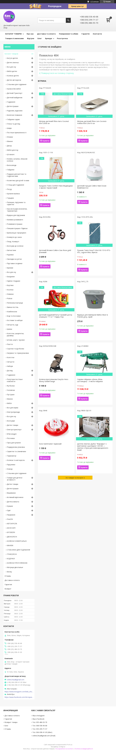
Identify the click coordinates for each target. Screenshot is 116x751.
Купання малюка (13, 194)
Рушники (10, 255)
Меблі (9, 403)
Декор (9, 146)
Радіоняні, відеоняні (14, 111)
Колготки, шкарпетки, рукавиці (15, 334)
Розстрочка (62, 38)
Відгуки (30, 38)
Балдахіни (11, 276)
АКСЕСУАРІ (11, 528)
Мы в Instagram (39, 715)
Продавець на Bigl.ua (58, 747)
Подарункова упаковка (16, 447)
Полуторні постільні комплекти (15, 380)
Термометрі (11, 456)
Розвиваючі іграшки (14, 224)
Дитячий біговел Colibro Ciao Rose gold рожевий (55, 251)
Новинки (10, 294)
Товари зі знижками (14, 38)
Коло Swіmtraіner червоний (50, 444)
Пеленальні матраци (15, 303)
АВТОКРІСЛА (12, 523)
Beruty (9, 572)
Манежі (10, 141)
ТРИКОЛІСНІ (12, 554)
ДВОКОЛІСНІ (12, 537)
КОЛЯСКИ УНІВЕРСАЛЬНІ (17, 541)
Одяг (9, 510)
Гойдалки (10, 170)
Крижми (10, 268)
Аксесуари (11, 421)
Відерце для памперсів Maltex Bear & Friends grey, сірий (92, 316)
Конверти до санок (14, 237)
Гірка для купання (14, 443)
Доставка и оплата (12, 580)
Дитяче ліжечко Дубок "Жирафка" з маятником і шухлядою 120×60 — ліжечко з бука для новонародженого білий (92, 447)
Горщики (10, 198)
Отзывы (8, 576)
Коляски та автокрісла (16, 460)
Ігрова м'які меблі (14, 89)
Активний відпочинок (15, 497)
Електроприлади (13, 412)
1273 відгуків (94, 2)
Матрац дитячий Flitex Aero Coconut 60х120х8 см (54, 122)
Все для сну (11, 67)
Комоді (9, 469)
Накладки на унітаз (14, 259)
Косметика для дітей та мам (18, 180)
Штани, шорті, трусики (16, 340)
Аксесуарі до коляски (15, 246)
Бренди (48, 38)
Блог (40, 38)
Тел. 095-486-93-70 (40, 722)
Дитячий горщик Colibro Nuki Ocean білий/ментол (91, 187)
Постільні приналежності (16, 132)
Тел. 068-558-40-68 (40, 726)
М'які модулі (11, 434)
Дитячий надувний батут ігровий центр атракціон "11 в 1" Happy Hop (55, 316)
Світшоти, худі (12, 325)
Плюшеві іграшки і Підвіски (17, 228)
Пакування (11, 515)
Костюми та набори (15, 320)
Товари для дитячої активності (14, 479)
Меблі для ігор (12, 150)
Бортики (10, 285)
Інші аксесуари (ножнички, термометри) (17, 210)
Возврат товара (11, 722)
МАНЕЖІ (10, 545)
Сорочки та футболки (15, 349)
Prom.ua (69, 745)
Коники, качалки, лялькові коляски (17, 160)
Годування (11, 102)
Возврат (8, 589)
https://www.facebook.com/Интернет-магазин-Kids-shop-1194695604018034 (19, 697)
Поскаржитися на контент (64, 749)
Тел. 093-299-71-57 (40, 729)
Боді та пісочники (14, 316)
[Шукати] (68, 20)
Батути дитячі (12, 58)
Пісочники (11, 438)
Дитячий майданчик (14, 97)
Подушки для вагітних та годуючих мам (16, 175)
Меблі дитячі (12, 71)
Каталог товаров (11, 54)
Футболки (11, 386)
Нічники (10, 137)
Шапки (9, 329)
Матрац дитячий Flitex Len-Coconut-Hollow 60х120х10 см (92, 122)
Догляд (10, 370)
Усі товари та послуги (74, 477)
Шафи (9, 128)
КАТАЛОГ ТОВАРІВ (13, 34)
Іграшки (10, 506)
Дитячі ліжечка (13, 62)
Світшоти (10, 362)
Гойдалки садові (13, 119)
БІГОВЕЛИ (11, 532)
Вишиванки (11, 493)
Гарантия (8, 584)
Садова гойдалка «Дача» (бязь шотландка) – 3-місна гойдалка (90, 380)
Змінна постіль (12, 307)
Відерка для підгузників (16, 215)
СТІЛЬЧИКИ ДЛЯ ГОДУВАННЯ (18, 550)
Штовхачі (10, 154)
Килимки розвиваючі (15, 220)
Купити (46, 141)
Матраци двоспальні (15, 567)
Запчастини (11, 250)
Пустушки (10, 394)
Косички (10, 290)
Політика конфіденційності (84, 749)
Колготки (10, 357)
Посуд (9, 189)
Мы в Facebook (38, 719)
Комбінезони (12, 311)
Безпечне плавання (14, 115)
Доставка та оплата (46, 34)
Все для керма (12, 408)
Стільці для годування (15, 185)
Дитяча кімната (13, 502)
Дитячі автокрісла (14, 80)
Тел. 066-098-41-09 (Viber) (42, 732)
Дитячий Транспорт (14, 93)
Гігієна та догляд (13, 124)
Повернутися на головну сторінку (57, 73)
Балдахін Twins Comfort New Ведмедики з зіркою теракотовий (56, 187)
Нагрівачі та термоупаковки (18, 353)
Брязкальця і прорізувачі (16, 233)
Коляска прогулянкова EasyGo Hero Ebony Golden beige (53, 380)
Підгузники (11, 464)
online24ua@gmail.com (15, 680)
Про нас (30, 34)
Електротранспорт (14, 429)
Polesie (9, 298)
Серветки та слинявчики (16, 451)
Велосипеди (11, 165)
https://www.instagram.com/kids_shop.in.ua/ (19, 692)
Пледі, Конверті (13, 241)
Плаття (10, 344)
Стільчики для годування (16, 84)
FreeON (10, 519)
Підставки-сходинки (14, 263)
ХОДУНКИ (11, 558)
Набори (10, 366)
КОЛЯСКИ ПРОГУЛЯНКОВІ (17, 563)
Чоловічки (11, 390)
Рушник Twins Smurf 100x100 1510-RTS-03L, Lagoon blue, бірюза (94, 251)
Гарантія (85, 34)
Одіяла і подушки (13, 281)
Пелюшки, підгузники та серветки (16, 203)
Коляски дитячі (13, 76)
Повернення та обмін (68, 34)
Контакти (97, 34)
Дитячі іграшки (12, 106)
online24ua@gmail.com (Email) (44, 736)
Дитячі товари (12, 425)
